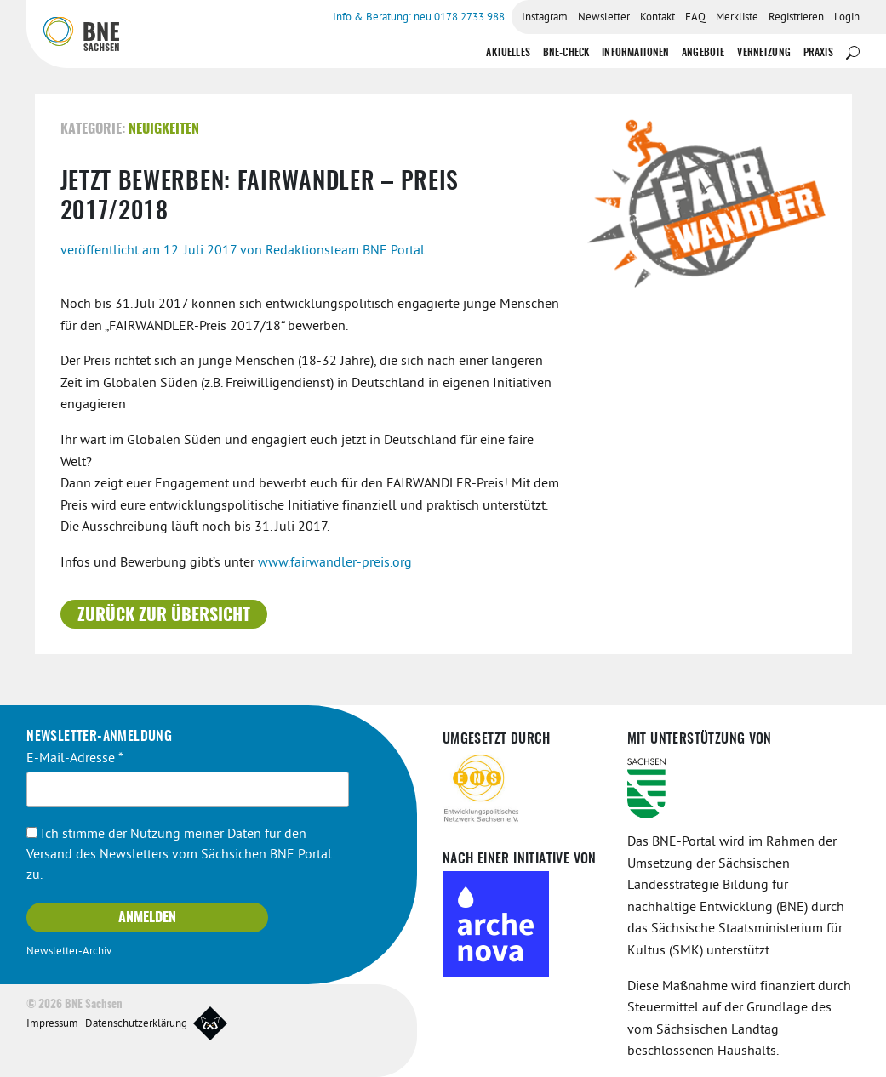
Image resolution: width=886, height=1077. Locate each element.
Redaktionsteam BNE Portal (345, 250)
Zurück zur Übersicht (163, 615)
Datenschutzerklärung (136, 1024)
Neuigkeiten (164, 129)
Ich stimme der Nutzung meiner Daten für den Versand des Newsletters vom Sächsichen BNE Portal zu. (179, 855)
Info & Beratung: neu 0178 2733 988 (419, 18)
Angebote (703, 53)
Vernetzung (764, 53)
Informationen (635, 53)
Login (847, 18)
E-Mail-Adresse (74, 758)
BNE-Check (566, 53)
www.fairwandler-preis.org (335, 563)
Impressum (52, 1024)
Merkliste (737, 18)
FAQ (695, 18)
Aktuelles (507, 53)
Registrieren (796, 18)
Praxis (818, 53)
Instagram (545, 18)
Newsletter (604, 18)
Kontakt (657, 18)
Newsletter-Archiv (68, 952)
